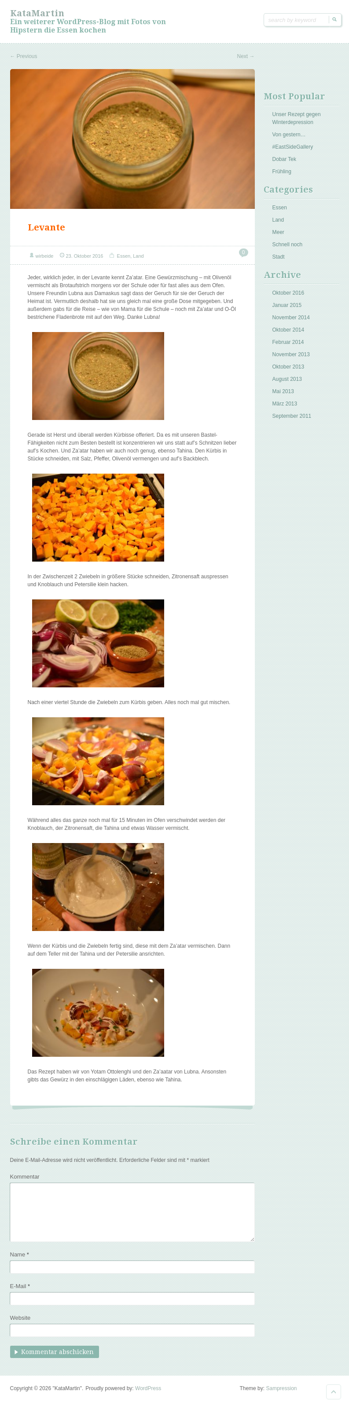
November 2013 (291, 354)
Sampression (281, 1388)
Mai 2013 (283, 391)
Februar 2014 (288, 342)
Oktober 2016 (288, 293)
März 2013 (285, 404)
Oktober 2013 (288, 367)
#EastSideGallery (292, 147)
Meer (278, 232)
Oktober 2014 (288, 330)
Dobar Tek (284, 159)
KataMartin (37, 13)
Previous (23, 56)
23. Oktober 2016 (84, 256)
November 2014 (291, 317)
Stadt (278, 257)
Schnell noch (287, 244)
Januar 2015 (287, 305)
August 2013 (287, 379)
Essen (124, 256)
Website (20, 1317)
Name (19, 1254)
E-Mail (20, 1286)
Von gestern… (289, 134)
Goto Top (333, 1391)
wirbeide (45, 256)
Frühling (281, 171)
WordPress (148, 1388)
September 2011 (292, 416)
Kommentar (25, 1176)
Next (245, 56)
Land (138, 256)
